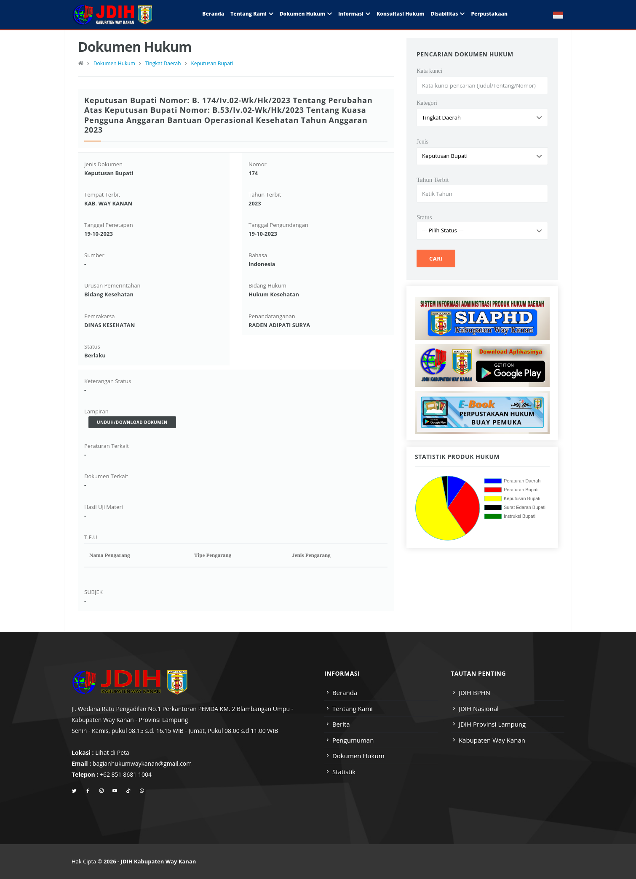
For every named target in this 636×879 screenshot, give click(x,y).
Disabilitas (444, 13)
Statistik (343, 771)
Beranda (213, 13)
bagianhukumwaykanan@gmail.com (142, 763)
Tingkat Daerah (163, 63)
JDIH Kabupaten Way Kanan (158, 861)
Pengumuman (353, 740)
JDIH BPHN (474, 692)
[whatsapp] (141, 791)
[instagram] (101, 791)
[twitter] (74, 791)
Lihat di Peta (112, 752)
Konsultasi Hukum (400, 13)
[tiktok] (128, 791)
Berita (341, 724)
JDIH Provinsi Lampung (492, 724)
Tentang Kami (248, 13)
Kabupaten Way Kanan (492, 740)
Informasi (350, 13)
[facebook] (88, 791)
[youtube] (115, 791)
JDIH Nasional (479, 708)
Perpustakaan (489, 13)
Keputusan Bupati (212, 63)
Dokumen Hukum (302, 13)
